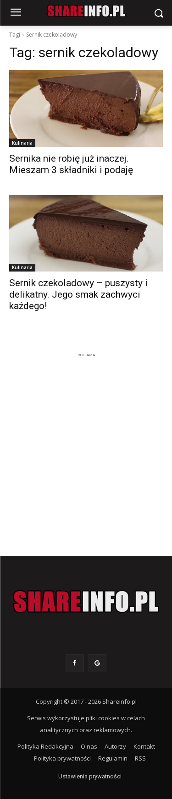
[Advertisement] (86, 446)
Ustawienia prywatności (90, 776)
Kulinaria (22, 143)
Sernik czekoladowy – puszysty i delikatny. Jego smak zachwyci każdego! (78, 294)
